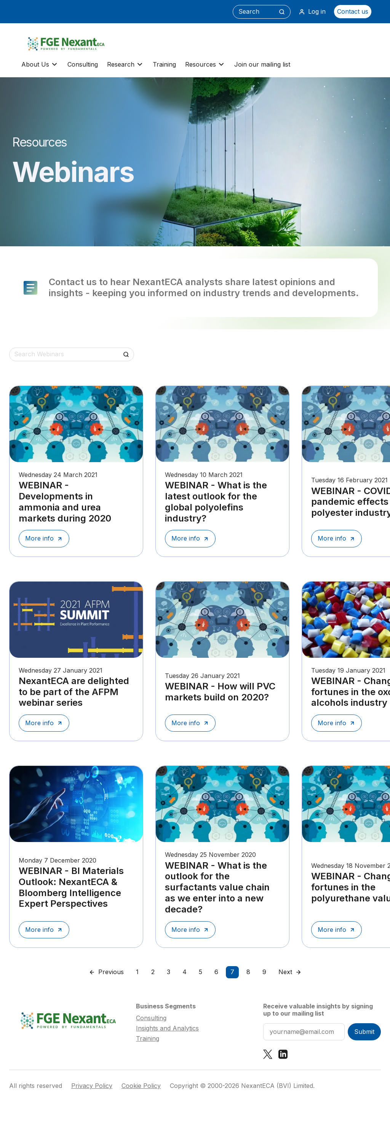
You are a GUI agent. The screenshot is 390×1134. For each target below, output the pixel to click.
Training (164, 64)
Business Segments (166, 1006)
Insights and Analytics (167, 1028)
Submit (364, 1031)
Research (125, 65)
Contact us (352, 11)
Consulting (82, 64)
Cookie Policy (141, 1085)
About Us (39, 65)
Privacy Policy (91, 1085)
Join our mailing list (262, 64)
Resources (205, 65)
